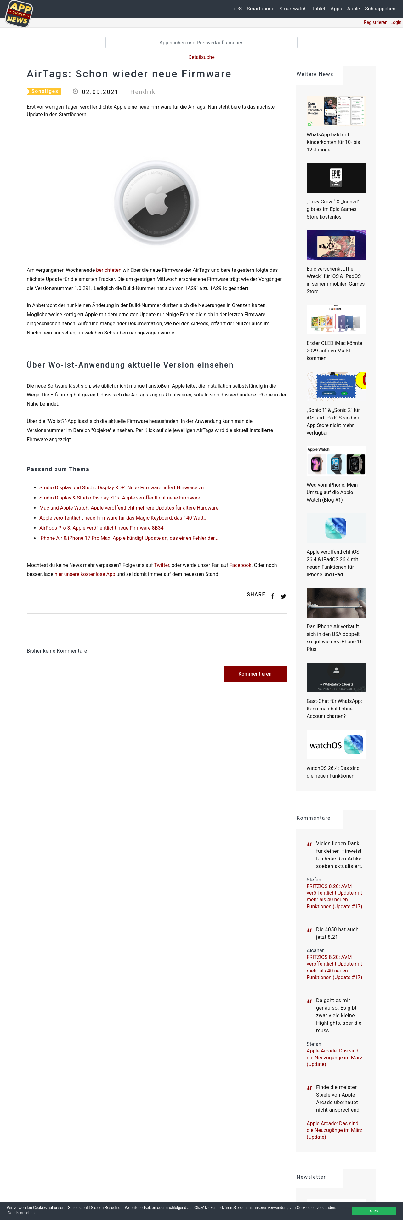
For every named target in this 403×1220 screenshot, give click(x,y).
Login (395, 22)
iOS (238, 9)
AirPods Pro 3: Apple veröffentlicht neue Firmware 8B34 (101, 528)
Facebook (240, 565)
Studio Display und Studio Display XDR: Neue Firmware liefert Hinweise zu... (123, 488)
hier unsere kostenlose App (84, 574)
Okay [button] (374, 1211)
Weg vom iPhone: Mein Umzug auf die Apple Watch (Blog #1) (332, 492)
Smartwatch (292, 9)
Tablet (319, 9)
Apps (336, 9)
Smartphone (261, 9)
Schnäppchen (380, 9)
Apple (353, 9)
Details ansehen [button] (21, 1213)
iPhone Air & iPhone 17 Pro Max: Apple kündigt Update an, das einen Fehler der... (129, 538)
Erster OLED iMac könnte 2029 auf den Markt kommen (334, 350)
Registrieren (375, 22)
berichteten (108, 270)
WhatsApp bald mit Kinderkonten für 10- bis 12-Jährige (333, 142)
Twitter (161, 565)
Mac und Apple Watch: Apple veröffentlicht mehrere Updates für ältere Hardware (129, 508)
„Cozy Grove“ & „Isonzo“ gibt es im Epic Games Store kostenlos (333, 209)
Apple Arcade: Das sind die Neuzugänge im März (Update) (334, 1057)
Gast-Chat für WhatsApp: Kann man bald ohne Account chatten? (334, 708)
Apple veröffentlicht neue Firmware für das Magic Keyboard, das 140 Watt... (123, 518)
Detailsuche (201, 57)
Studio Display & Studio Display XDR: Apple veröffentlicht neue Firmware (119, 498)
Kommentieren (254, 674)
